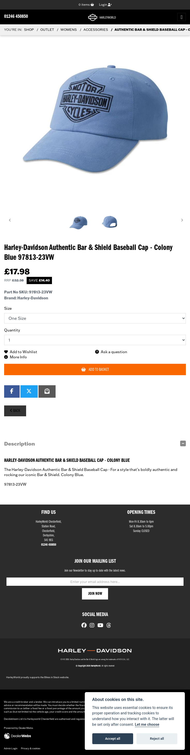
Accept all (112, 739)
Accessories (95, 29)
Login (105, 4)
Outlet (47, 29)
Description (19, 443)
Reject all (157, 739)
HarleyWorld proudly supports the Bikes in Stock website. (37, 677)
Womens (68, 29)
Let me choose (147, 724)
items (86, 4)
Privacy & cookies (30, 748)
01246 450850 (16, 16)
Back (15, 410)
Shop (29, 29)
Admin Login (10, 748)
